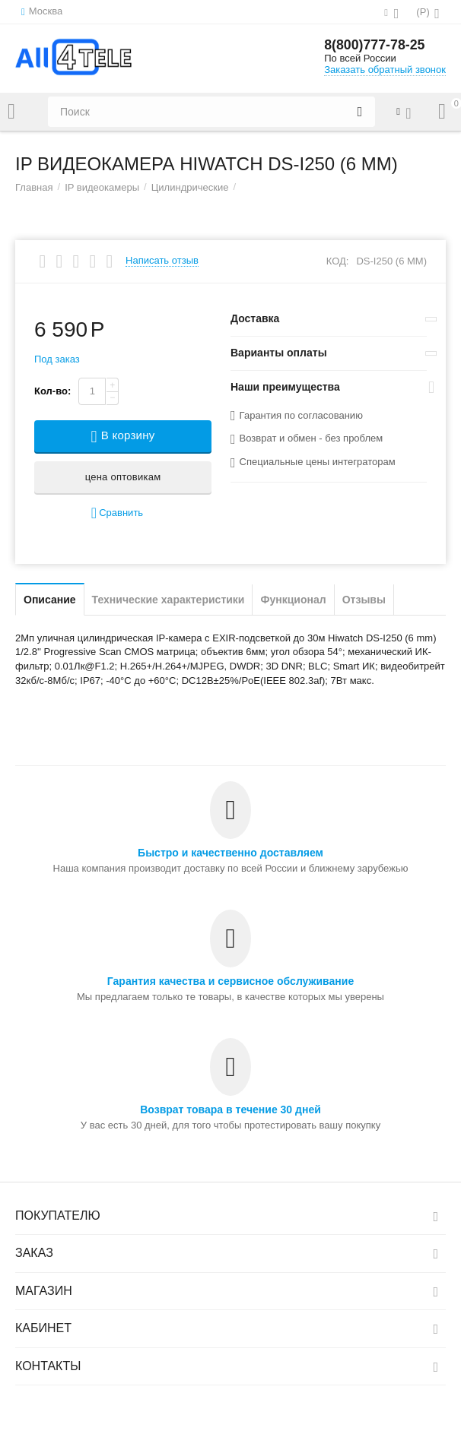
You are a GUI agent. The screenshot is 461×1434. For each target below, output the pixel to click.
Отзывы (364, 600)
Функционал (293, 600)
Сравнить (117, 513)
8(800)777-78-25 (375, 45)
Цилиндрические (190, 187)
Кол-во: (52, 391)
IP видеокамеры (102, 187)
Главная (34, 187)
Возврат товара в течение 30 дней (230, 1109)
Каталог (11, 111)
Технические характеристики (168, 600)
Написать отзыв (162, 260)
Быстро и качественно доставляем (230, 853)
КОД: (337, 261)
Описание (50, 600)
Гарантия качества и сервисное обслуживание (230, 981)
